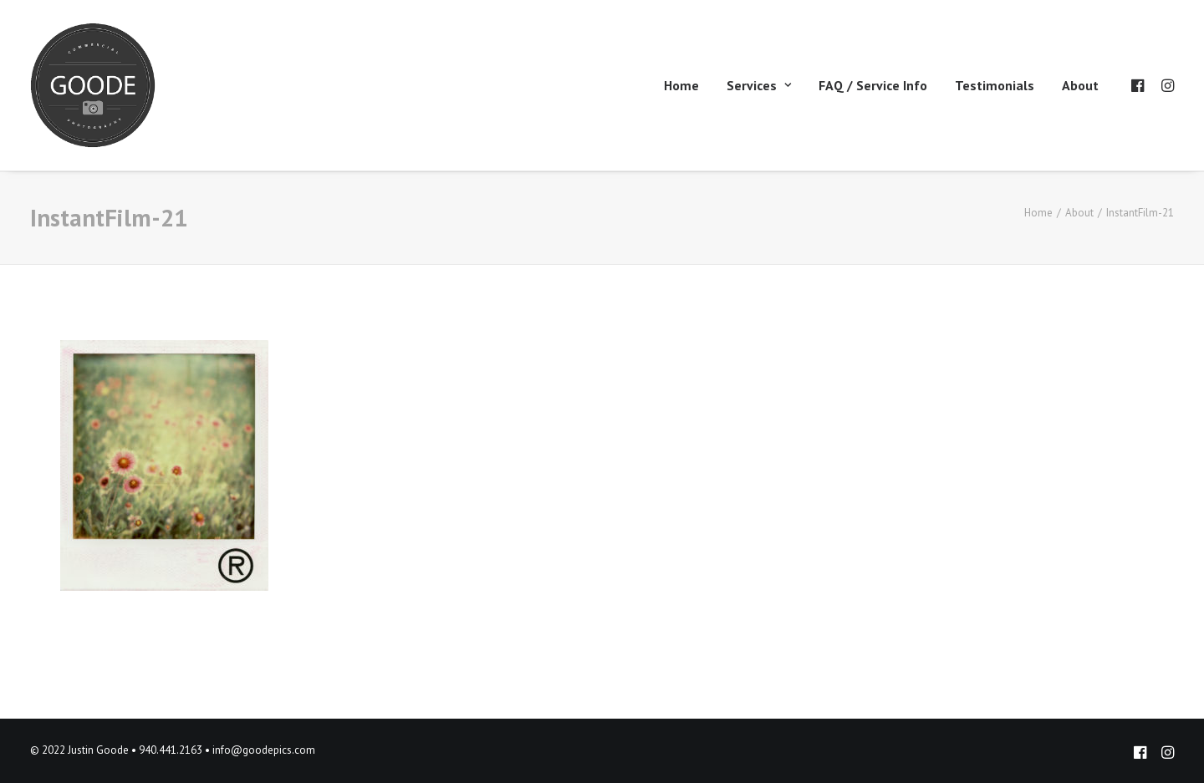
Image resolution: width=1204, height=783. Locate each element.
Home (681, 85)
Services (759, 85)
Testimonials (994, 85)
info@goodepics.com (263, 750)
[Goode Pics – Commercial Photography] (93, 85)
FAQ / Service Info (873, 85)
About (1080, 85)
